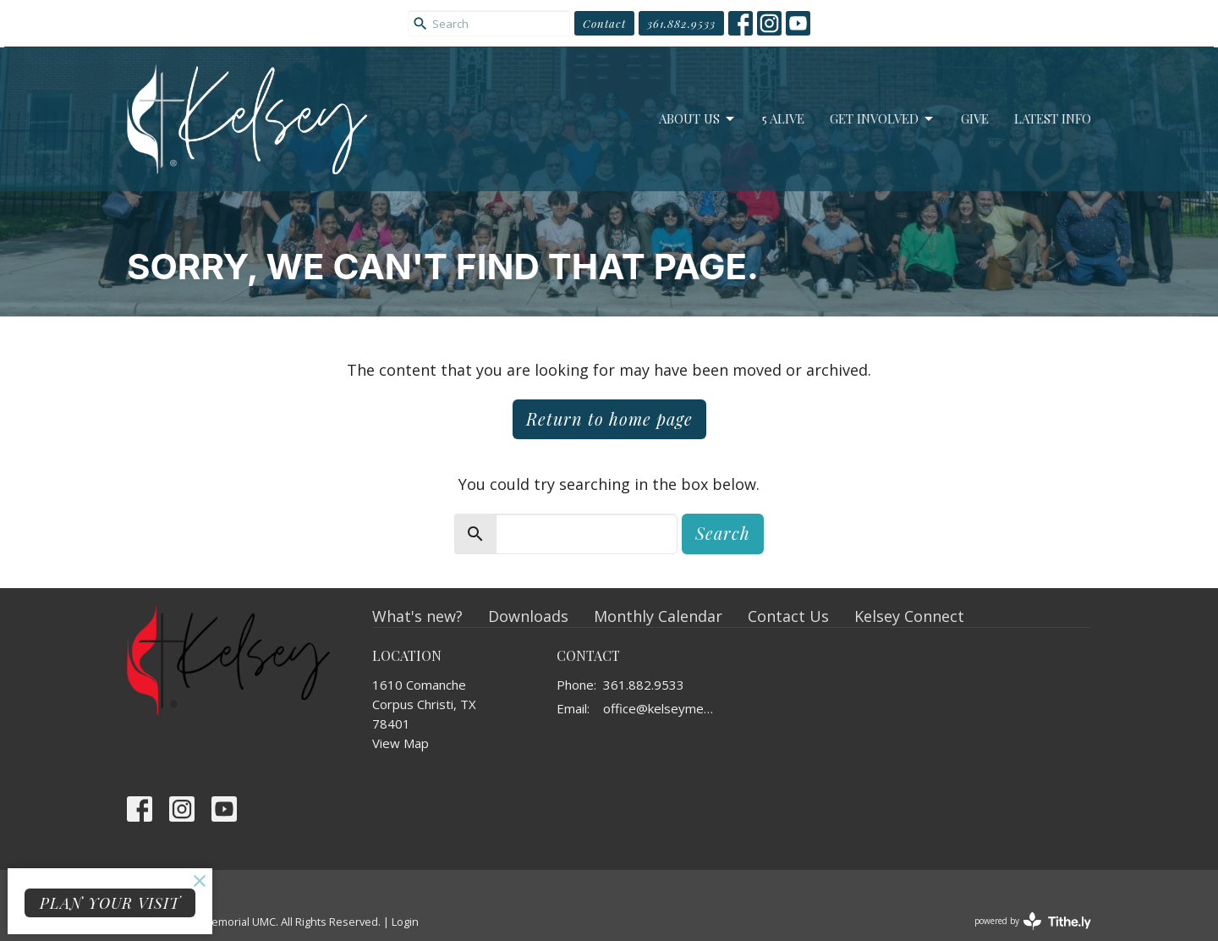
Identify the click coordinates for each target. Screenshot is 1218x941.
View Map (400, 743)
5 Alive (783, 118)
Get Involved (882, 119)
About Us (698, 119)
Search (722, 532)
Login (405, 921)
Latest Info (1052, 118)
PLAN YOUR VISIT (110, 903)
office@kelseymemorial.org (663, 708)
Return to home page (609, 418)
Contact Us (788, 616)
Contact (604, 23)
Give (975, 118)
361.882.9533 (681, 23)
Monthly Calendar (658, 616)
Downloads (528, 616)
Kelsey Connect (909, 616)
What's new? (417, 616)
